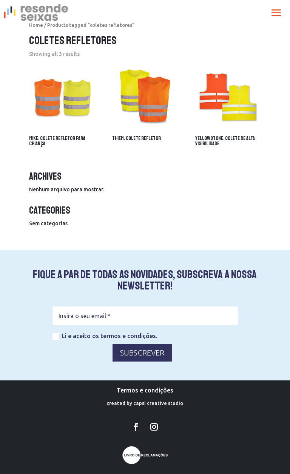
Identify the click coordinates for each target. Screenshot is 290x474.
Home (36, 25)
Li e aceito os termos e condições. (104, 336)
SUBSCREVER (142, 352)
